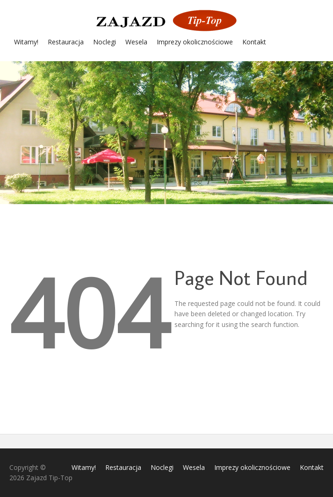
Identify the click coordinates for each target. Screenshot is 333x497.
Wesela (136, 41)
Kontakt (254, 41)
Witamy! (26, 41)
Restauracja (66, 41)
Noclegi (104, 41)
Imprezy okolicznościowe (195, 41)
